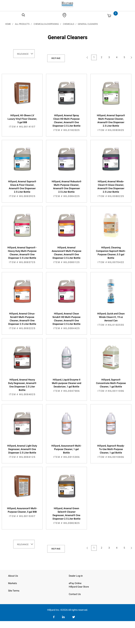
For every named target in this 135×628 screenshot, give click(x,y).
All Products (22, 24)
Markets (12, 583)
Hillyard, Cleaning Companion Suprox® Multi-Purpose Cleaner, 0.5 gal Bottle (111, 255)
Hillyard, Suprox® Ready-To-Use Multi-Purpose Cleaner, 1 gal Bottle (111, 451)
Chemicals (68, 24)
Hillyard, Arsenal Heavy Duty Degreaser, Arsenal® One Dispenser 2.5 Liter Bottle (22, 387)
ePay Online (75, 583)
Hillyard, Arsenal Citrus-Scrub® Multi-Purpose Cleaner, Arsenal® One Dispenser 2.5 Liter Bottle (22, 321)
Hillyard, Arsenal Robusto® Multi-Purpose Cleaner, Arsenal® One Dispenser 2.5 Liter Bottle (66, 189)
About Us (13, 576)
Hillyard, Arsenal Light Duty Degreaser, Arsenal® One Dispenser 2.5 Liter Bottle (22, 451)
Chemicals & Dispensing (46, 24)
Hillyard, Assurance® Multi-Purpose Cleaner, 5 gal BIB (22, 512)
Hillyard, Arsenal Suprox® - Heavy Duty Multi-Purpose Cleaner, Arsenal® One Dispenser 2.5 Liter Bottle (22, 255)
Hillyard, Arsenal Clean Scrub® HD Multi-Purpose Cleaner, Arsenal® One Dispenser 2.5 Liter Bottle (66, 321)
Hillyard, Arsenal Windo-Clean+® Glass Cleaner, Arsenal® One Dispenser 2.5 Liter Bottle (111, 189)
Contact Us (75, 594)
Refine (56, 58)
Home (8, 24)
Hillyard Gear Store (79, 587)
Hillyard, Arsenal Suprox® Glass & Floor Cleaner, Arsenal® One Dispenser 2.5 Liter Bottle (22, 189)
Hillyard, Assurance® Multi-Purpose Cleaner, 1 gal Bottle (66, 451)
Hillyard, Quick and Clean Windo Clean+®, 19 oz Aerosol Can (111, 319)
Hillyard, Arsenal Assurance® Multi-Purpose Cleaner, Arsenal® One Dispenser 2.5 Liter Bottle (66, 255)
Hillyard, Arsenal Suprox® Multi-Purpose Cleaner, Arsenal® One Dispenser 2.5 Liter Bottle (111, 123)
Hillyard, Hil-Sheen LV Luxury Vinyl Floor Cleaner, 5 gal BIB (22, 121)
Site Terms (13, 591)
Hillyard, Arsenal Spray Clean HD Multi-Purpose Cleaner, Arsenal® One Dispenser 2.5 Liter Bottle (66, 123)
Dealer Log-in (76, 576)
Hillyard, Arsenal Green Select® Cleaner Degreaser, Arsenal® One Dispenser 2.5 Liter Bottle (66, 516)
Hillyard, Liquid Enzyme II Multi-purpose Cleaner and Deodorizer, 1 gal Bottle (66, 385)
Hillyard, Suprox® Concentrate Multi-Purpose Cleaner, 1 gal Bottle (111, 385)
